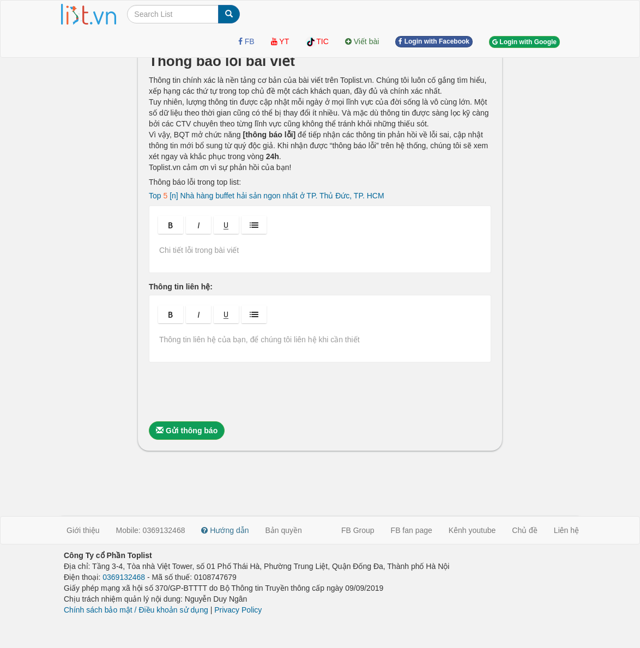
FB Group (358, 530)
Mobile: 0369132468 (150, 530)
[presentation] (232, 392)
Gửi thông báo (187, 430)
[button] (170, 225)
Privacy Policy (238, 609)
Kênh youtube (472, 530)
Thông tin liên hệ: (181, 286)
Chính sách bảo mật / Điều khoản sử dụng (136, 609)
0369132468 (123, 577)
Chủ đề (525, 530)
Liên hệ (566, 530)
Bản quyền (283, 530)
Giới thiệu (83, 530)
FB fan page (411, 530)
